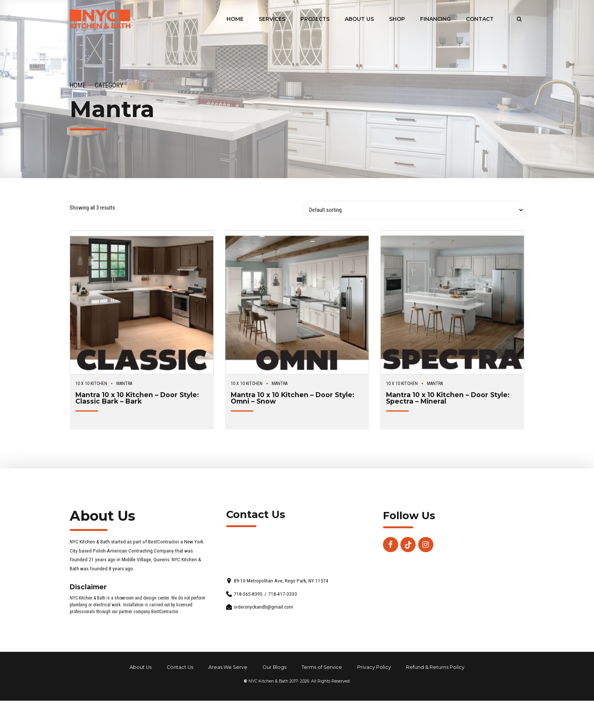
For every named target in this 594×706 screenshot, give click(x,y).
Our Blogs (274, 667)
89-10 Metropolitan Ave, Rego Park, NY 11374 (281, 581)
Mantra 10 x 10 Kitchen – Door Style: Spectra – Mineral (448, 398)
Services (272, 19)
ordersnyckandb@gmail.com (263, 607)
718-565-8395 (248, 594)
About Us (359, 19)
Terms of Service (322, 667)
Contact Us (180, 667)
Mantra (124, 383)
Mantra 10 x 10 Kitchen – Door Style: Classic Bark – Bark (137, 398)
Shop (397, 19)
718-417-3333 (282, 594)
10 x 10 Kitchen (91, 383)
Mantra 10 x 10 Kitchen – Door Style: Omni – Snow (292, 398)
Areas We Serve (227, 667)
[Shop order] (413, 210)
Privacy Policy (374, 667)
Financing (435, 19)
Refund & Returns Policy (435, 667)
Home (235, 19)
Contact (480, 19)
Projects (315, 19)
